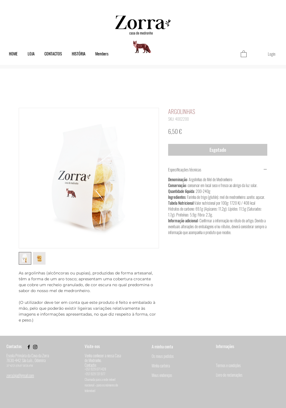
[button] (244, 53)
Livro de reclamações (229, 375)
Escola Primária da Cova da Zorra (27, 355)
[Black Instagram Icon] (35, 347)
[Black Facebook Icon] (29, 347)
